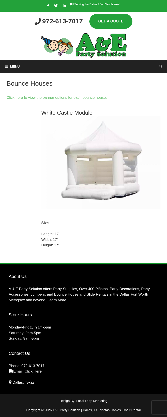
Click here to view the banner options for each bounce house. (57, 97)
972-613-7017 (33, 366)
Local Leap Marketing (91, 401)
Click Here (33, 371)
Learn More (56, 300)
